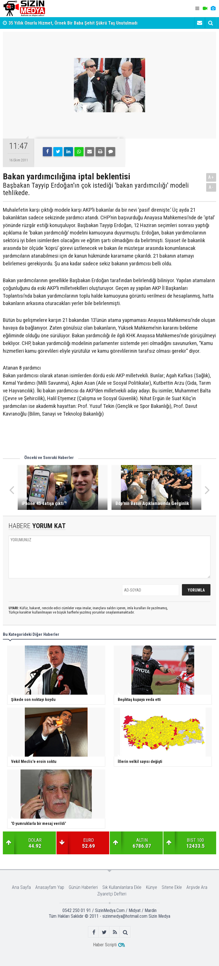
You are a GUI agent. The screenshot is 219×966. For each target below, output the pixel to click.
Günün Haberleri (83, 887)
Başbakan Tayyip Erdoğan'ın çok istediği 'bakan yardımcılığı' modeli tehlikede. (96, 189)
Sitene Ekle (172, 887)
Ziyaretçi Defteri (111, 894)
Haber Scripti (105, 944)
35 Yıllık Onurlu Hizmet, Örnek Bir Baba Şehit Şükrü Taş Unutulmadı (73, 23)
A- (211, 187)
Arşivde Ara (196, 887)
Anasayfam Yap (49, 887)
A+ (211, 177)
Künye (151, 887)
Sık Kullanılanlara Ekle (121, 887)
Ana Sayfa (21, 887)
